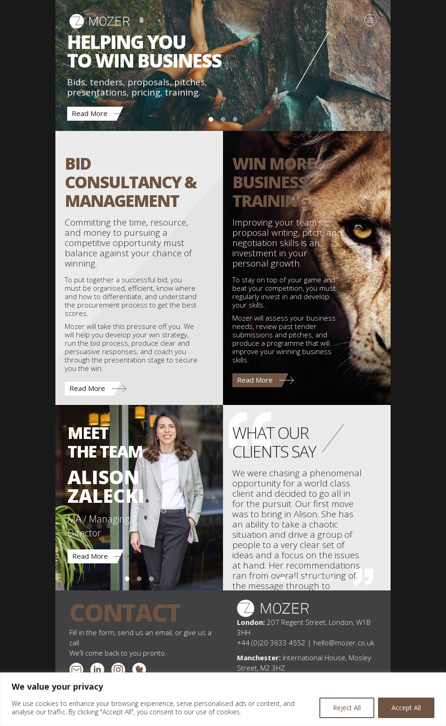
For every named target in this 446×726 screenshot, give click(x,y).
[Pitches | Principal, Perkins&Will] (282, 579)
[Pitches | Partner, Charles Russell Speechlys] (331, 579)
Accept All (406, 707)
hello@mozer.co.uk (343, 642)
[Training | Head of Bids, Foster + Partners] (306, 579)
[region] (223, 699)
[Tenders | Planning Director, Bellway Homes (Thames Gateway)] (294, 579)
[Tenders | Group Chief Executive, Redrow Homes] (319, 579)
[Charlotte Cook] (151, 579)
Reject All (347, 707)
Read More (90, 113)
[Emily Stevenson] (139, 579)
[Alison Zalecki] (127, 579)
